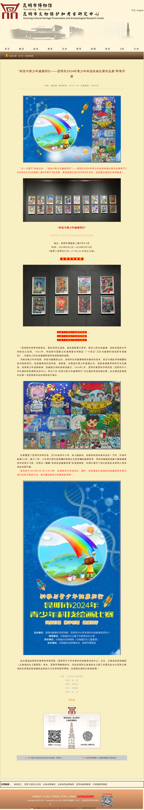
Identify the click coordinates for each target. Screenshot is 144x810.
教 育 (78, 49)
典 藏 (93, 49)
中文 (133, 10)
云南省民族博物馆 (65, 784)
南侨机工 (18, 784)
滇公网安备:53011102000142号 (44, 808)
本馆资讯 (63, 797)
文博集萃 (72, 797)
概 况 (21, 49)
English (140, 10)
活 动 (64, 49)
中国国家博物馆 (100, 784)
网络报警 (91, 808)
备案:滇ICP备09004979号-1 (69, 808)
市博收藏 (55, 797)
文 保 (136, 49)
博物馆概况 (36, 797)
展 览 (107, 49)
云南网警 (84, 808)
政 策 (35, 49)
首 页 (7, 49)
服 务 (50, 49)
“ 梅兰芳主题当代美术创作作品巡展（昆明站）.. (46, 758)
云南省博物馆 (49, 784)
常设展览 (46, 797)
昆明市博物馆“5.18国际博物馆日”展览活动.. (102, 758)
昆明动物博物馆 (83, 784)
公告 (122, 49)
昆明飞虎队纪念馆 (32, 784)
